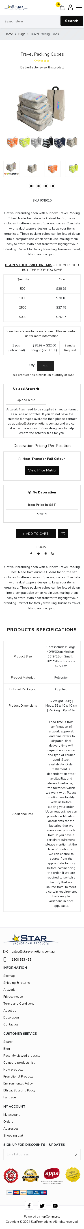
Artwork (9, 990)
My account (11, 1115)
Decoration (11, 1017)
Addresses (11, 1128)
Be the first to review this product (42, 68)
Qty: (32, 365)
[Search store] (42, 21)
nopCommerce (50, 1217)
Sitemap (9, 976)
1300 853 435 (17, 959)
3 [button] (45, 186)
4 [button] (53, 186)
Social (42, 547)
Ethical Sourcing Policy (19, 1090)
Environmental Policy (18, 1083)
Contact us (11, 1024)
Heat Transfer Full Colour (44, 459)
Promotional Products (18, 1076)
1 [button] (31, 186)
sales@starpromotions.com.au (37, 423)
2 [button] (38, 186)
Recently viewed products (21, 1056)
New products (13, 1069)
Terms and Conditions (18, 1003)
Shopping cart (13, 1135)
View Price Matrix (42, 470)
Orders (8, 1121)
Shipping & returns (16, 983)
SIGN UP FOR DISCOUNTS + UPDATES (34, 1145)
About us (9, 1010)
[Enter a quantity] (45, 366)
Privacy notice (13, 997)
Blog (6, 1049)
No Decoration (44, 492)
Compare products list (18, 1062)
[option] (11, 168)
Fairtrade (9, 1097)
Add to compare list (63, 533)
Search (72, 20)
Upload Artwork (26, 389)
